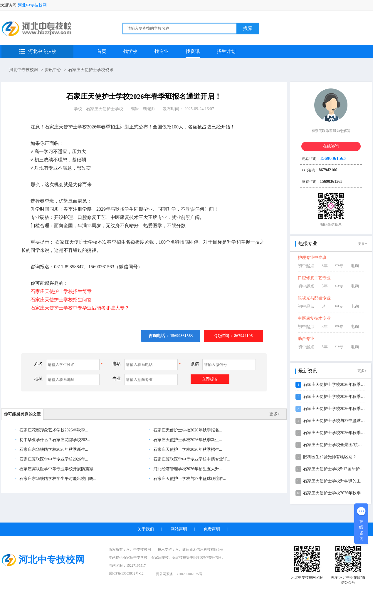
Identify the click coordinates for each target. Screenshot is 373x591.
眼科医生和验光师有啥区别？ (330, 457)
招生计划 (226, 51)
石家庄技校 (160, 557)
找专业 (161, 51)
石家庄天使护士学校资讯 (90, 70)
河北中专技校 (42, 51)
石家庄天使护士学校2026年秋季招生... (187, 449)
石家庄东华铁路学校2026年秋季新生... (53, 449)
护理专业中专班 (312, 257)
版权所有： (130, 550)
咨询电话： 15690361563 (171, 336)
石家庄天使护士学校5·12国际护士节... (337, 469)
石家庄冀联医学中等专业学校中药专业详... (191, 459)
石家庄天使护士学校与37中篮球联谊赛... (189, 478)
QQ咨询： (233, 336)
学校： (98, 109)
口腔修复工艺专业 (314, 278)
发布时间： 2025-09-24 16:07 (188, 109)
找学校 (130, 51)
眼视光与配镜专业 (314, 298)
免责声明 (212, 529)
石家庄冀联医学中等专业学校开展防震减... (57, 469)
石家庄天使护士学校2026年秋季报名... (187, 430)
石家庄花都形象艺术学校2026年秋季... (53, 430)
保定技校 (179, 557)
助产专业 (306, 338)
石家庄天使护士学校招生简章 (61, 291)
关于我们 (145, 529)
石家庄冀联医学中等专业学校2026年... (53, 459)
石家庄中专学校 (135, 557)
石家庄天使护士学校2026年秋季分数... (337, 493)
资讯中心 (53, 70)
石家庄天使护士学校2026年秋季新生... (187, 440)
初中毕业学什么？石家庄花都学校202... (54, 440)
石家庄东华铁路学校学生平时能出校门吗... (57, 478)
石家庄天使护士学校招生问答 (61, 299)
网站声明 (179, 529)
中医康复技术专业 (314, 318)
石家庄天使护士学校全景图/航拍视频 (336, 445)
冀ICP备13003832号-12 (126, 573)
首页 (101, 51)
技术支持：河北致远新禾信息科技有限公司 (191, 550)
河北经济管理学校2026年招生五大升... (187, 469)
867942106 (243, 336)
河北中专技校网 (32, 5)
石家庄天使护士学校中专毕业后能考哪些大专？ (80, 307)
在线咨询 (331, 146)
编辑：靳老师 (143, 109)
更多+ (274, 414)
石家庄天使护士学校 (104, 109)
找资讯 (193, 51)
